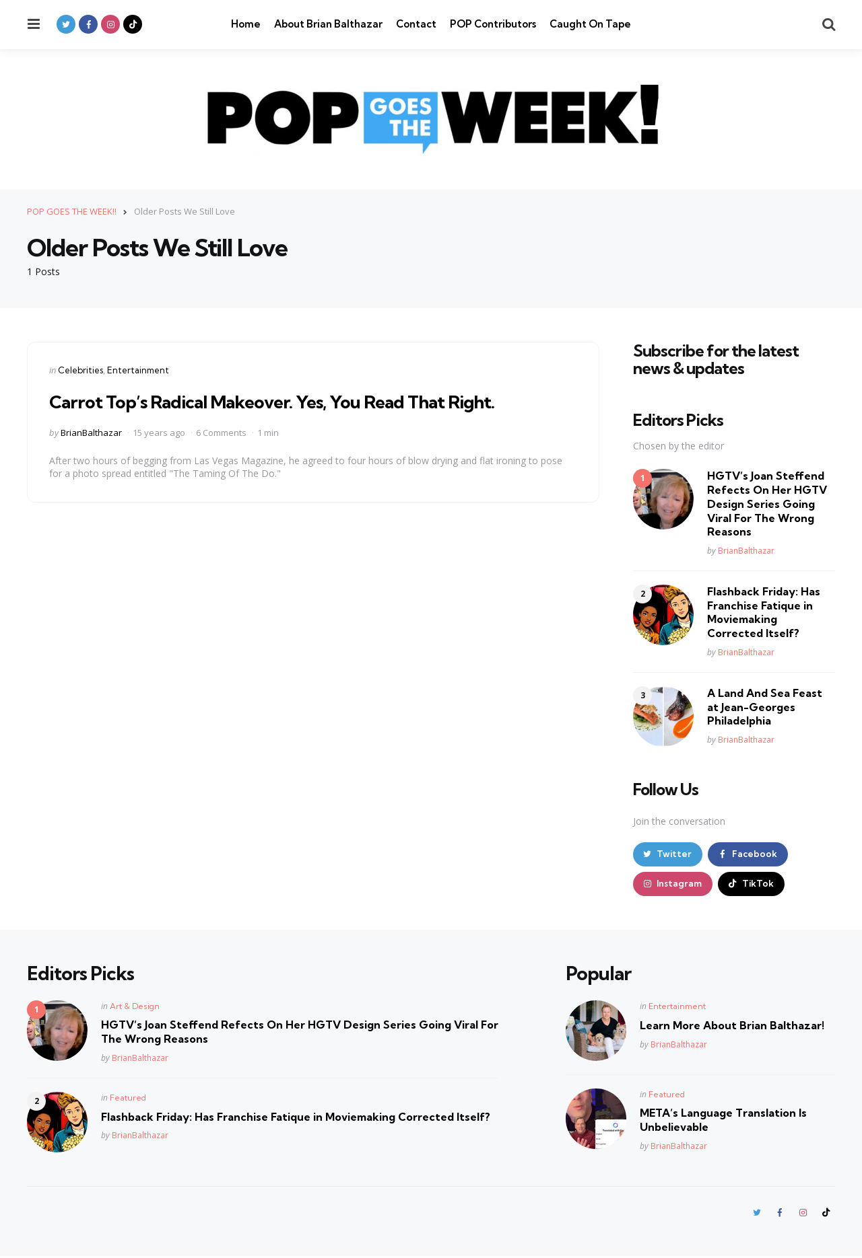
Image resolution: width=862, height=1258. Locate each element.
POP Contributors (493, 23)
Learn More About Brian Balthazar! (732, 1026)
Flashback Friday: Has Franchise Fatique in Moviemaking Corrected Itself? (763, 611)
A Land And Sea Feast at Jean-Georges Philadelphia (764, 706)
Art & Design (135, 1007)
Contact (416, 23)
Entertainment (138, 369)
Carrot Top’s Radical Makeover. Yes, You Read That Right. (285, 400)
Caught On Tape (590, 23)
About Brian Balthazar (328, 23)
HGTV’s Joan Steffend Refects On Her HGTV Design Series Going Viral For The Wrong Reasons (767, 503)
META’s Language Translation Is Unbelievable (723, 1121)
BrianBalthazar (91, 432)
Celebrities (80, 369)
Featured (128, 1099)
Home (246, 23)
